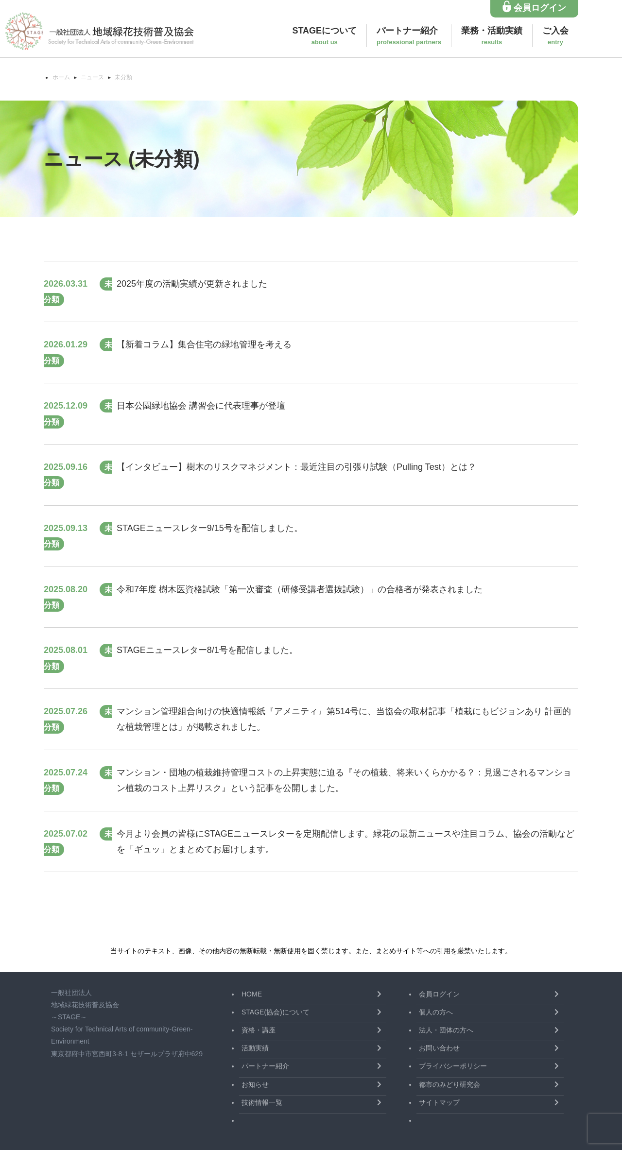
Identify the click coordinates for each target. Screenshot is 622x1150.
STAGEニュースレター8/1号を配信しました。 (207, 650)
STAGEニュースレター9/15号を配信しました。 (210, 528)
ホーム (61, 77)
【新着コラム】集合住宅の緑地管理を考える (204, 344)
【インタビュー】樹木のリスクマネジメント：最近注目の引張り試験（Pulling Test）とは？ (296, 467)
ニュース (92, 77)
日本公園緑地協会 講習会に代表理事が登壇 (201, 406)
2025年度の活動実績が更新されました (192, 284)
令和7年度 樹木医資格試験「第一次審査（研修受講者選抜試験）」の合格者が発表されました (300, 589)
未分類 (123, 77)
